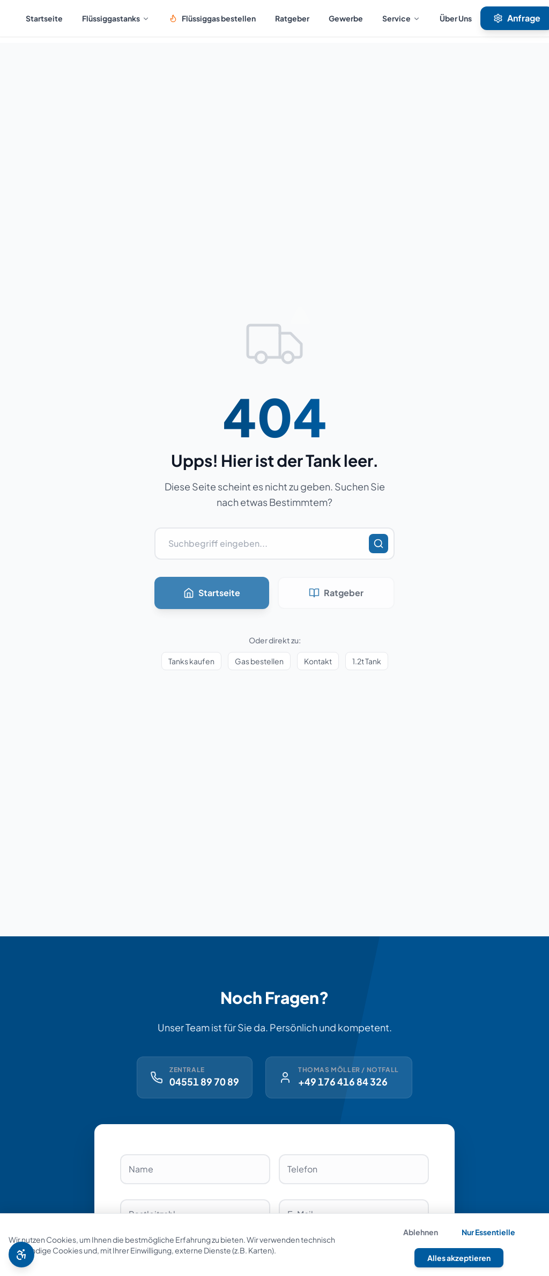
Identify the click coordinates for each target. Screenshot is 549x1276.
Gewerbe (346, 18)
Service (401, 18)
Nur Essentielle (488, 1232)
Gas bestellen (259, 661)
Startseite (44, 18)
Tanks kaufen (191, 661)
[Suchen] (378, 543)
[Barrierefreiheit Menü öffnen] (21, 1254)
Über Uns (456, 18)
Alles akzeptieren (459, 1258)
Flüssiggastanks (116, 18)
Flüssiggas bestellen (212, 18)
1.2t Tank (366, 661)
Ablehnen (420, 1232)
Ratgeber (292, 18)
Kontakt (318, 661)
